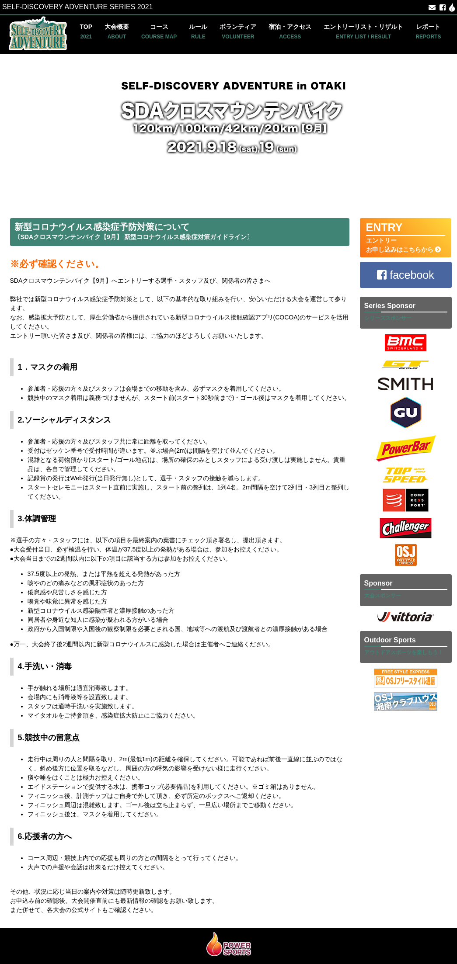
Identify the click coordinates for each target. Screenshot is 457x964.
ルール (198, 31)
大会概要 (117, 31)
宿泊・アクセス (290, 31)
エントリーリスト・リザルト (363, 31)
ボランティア (238, 31)
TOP (86, 31)
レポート (428, 31)
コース (159, 31)
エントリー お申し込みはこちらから (405, 237)
